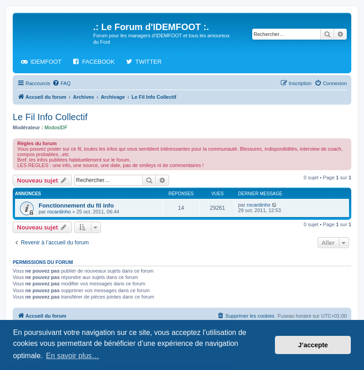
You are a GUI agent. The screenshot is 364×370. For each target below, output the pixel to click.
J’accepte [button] (313, 345)
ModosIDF (56, 127)
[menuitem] (61, 83)
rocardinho (59, 211)
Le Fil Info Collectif (50, 117)
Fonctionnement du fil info (76, 205)
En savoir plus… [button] (72, 356)
